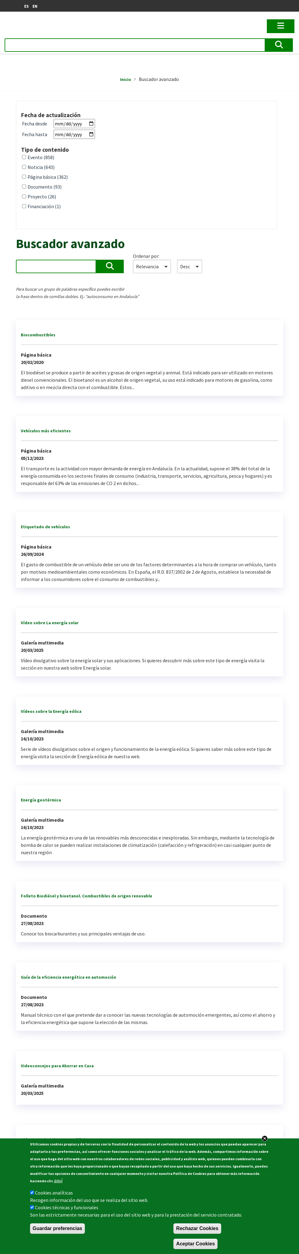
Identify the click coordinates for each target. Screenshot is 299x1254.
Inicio (125, 79)
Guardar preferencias (57, 1228)
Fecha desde (34, 123)
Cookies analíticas (54, 1193)
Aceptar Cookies (195, 1243)
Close (264, 1138)
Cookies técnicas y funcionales (66, 1207)
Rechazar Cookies (197, 1228)
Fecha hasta (34, 134)
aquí (58, 1180)
